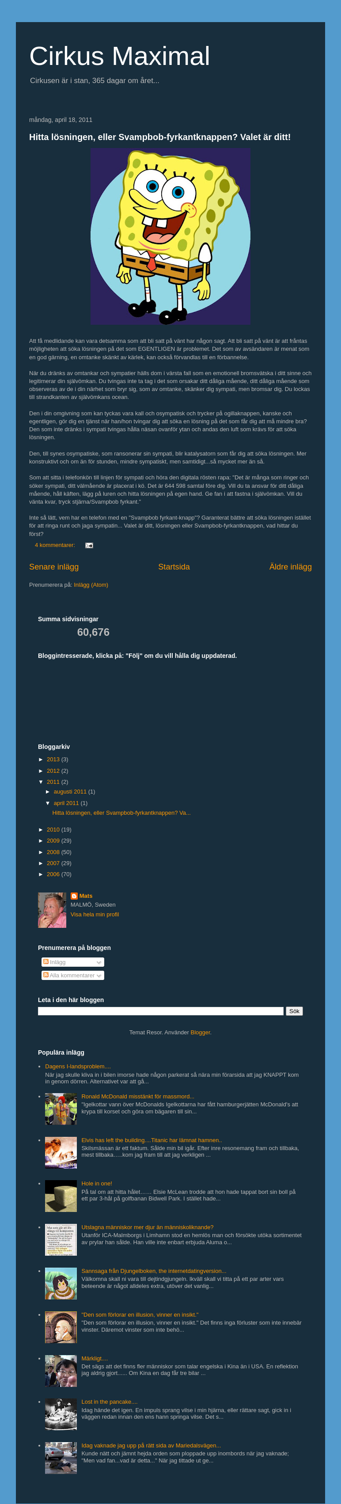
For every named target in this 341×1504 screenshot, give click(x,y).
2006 (54, 874)
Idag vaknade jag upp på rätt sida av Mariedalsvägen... (151, 1445)
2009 (54, 840)
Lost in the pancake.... (109, 1401)
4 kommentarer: (56, 545)
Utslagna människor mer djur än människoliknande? (147, 1227)
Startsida (174, 566)
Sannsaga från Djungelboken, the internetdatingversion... (153, 1271)
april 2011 (67, 803)
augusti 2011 (71, 791)
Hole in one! (96, 1183)
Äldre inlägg (290, 566)
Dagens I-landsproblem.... (78, 1066)
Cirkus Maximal (119, 56)
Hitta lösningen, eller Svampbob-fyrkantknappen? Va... (121, 812)
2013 (54, 759)
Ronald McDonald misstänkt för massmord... (137, 1096)
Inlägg (54, 962)
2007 (54, 863)
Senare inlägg (54, 566)
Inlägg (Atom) (91, 584)
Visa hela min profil (95, 914)
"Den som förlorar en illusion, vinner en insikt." (139, 1314)
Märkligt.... (94, 1358)
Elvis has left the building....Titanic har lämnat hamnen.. (151, 1140)
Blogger (200, 1032)
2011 (54, 782)
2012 (54, 770)
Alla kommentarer (69, 975)
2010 (54, 829)
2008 (54, 852)
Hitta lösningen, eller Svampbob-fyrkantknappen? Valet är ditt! (160, 137)
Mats (86, 896)
